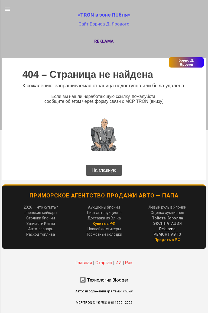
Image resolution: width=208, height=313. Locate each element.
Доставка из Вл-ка (104, 218)
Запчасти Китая (41, 223)
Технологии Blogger (104, 280)
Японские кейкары (40, 212)
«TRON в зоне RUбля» (104, 15)
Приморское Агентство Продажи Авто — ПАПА (104, 195)
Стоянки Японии (40, 218)
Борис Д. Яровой (186, 62)
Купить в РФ (104, 223)
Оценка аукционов (167, 212)
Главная (84, 262)
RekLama (104, 41)
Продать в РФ (167, 240)
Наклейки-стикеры (104, 229)
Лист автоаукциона (104, 212)
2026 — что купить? (41, 207)
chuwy (128, 291)
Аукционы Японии (104, 207)
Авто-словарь (40, 229)
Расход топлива (40, 234)
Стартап (103, 262)
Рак (129, 262)
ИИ (118, 262)
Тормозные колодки (104, 234)
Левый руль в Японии (167, 207)
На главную (104, 170)
